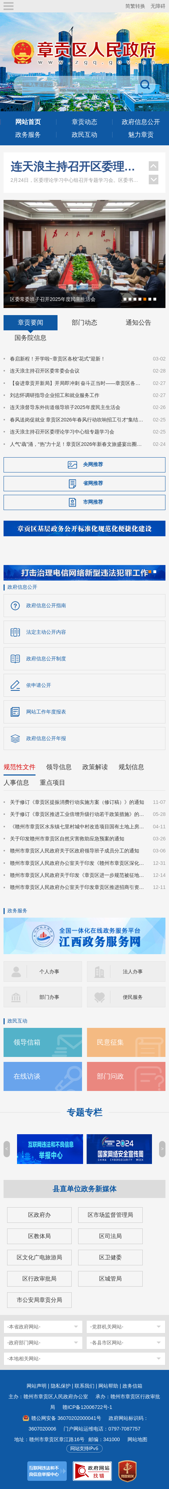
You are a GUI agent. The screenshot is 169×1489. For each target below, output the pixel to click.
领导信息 (59, 767)
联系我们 (84, 1386)
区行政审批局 (39, 1279)
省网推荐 (93, 483)
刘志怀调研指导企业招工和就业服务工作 (54, 395)
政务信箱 (132, 1386)
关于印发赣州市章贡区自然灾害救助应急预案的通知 (67, 838)
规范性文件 (20, 767)
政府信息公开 (22, 587)
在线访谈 (26, 1076)
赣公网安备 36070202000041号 (66, 1418)
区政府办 (39, 1215)
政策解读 (95, 767)
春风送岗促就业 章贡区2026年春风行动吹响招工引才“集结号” (77, 419)
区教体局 (39, 1236)
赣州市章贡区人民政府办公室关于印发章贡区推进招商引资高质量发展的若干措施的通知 (77, 887)
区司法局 (110, 1236)
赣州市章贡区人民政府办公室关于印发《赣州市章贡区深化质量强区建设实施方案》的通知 (77, 863)
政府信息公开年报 (46, 738)
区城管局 (110, 1279)
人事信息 (16, 782)
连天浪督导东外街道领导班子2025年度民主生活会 (65, 407)
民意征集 (110, 1042)
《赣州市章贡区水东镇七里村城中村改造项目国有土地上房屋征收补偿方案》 (77, 826)
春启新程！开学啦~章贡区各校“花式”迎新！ (58, 359)
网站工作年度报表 (46, 712)
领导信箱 (26, 1042)
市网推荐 (93, 502)
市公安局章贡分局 (39, 1300)
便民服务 (133, 997)
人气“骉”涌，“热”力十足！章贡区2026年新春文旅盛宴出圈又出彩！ (77, 444)
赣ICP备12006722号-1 (87, 1407)
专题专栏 (84, 1112)
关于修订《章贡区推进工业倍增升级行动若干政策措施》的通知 (77, 814)
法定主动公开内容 (46, 632)
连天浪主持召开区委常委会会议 (45, 371)
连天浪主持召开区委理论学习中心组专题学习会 (76, 166)
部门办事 (49, 997)
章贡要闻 (30, 322)
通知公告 (138, 322)
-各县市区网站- (106, 1342)
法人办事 (133, 971)
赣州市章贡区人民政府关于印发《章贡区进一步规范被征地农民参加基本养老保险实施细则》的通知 (77, 875)
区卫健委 (110, 1257)
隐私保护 (61, 1386)
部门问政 (110, 1076)
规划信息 (131, 767)
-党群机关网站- (106, 1327)
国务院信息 (31, 337)
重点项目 (52, 782)
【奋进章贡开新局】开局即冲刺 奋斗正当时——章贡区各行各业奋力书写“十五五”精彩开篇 (77, 383)
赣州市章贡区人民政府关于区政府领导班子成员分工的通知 (74, 850)
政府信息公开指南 (46, 605)
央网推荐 (93, 464)
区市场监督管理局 (110, 1215)
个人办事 (49, 971)
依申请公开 (38, 685)
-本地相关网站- (23, 1358)
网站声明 (37, 1386)
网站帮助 (108, 1386)
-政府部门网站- (23, 1342)
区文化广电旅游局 (39, 1257)
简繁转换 (135, 6)
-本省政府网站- (23, 1327)
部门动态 (84, 322)
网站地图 (137, 1439)
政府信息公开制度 (46, 658)
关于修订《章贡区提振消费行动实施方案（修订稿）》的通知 (77, 802)
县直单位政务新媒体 (84, 1189)
